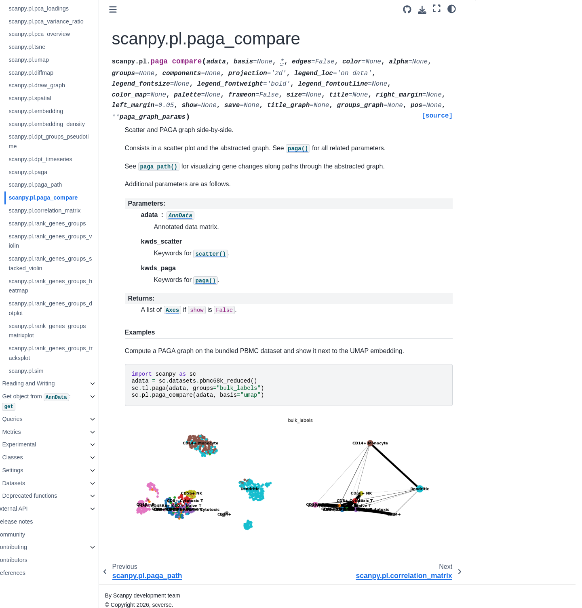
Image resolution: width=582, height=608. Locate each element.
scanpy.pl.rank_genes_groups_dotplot (72, 308)
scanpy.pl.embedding (57, 111)
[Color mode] (451, 8)
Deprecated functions (50, 495)
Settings (33, 470)
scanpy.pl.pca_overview (60, 34)
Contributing (32, 547)
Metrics (32, 432)
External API (33, 508)
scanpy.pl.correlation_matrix (66, 210)
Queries (33, 419)
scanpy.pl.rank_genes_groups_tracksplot (72, 353)
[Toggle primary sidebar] (134, 9)
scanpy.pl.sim (47, 371)
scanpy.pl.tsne (48, 47)
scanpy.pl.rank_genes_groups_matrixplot (70, 331)
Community (31, 534)
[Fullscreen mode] (436, 8)
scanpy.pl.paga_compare (64, 197)
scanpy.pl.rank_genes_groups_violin (71, 241)
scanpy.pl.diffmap (52, 72)
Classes (33, 457)
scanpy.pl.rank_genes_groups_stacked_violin (71, 263)
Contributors (32, 560)
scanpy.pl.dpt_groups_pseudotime (70, 141)
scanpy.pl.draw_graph (58, 85)
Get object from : (57, 401)
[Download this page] (422, 10)
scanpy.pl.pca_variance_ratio (67, 21)
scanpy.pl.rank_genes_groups (68, 223)
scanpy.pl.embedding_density (68, 124)
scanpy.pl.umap (50, 60)
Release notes (35, 521)
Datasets (34, 483)
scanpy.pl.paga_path (56, 184)
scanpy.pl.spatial (51, 98)
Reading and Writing (49, 383)
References (32, 573)
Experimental (40, 444)
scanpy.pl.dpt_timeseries (61, 159)
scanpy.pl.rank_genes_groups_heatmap (72, 286)
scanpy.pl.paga (49, 172)
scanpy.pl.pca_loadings (60, 8)
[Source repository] (407, 9)
